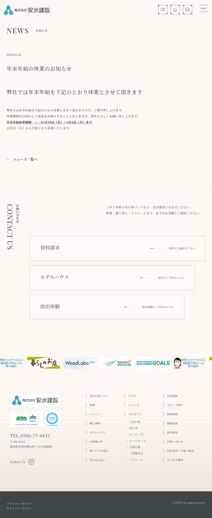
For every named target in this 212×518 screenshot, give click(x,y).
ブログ (132, 382)
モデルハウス (98, 419)
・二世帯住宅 (134, 440)
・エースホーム (136, 427)
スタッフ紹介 (175, 391)
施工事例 (95, 410)
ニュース (133, 391)
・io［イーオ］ (136, 421)
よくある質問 (175, 446)
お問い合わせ (175, 428)
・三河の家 (133, 408)
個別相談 (172, 410)
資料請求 (172, 419)
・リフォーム (134, 446)
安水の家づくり (99, 382)
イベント (95, 400)
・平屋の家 (133, 433)
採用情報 (172, 400)
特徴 (92, 391)
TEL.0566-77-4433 (32, 423)
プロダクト (135, 400)
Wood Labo (97, 446)
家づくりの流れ (99, 437)
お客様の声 (97, 428)
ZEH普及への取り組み (181, 437)
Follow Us (22, 449)
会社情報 (172, 382)
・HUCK (132, 414)
